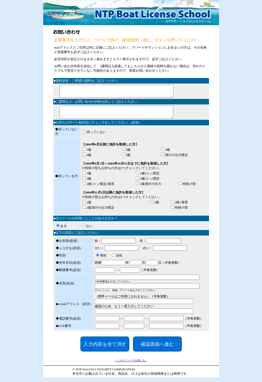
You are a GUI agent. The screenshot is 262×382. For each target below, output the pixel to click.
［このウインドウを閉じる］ (131, 365)
